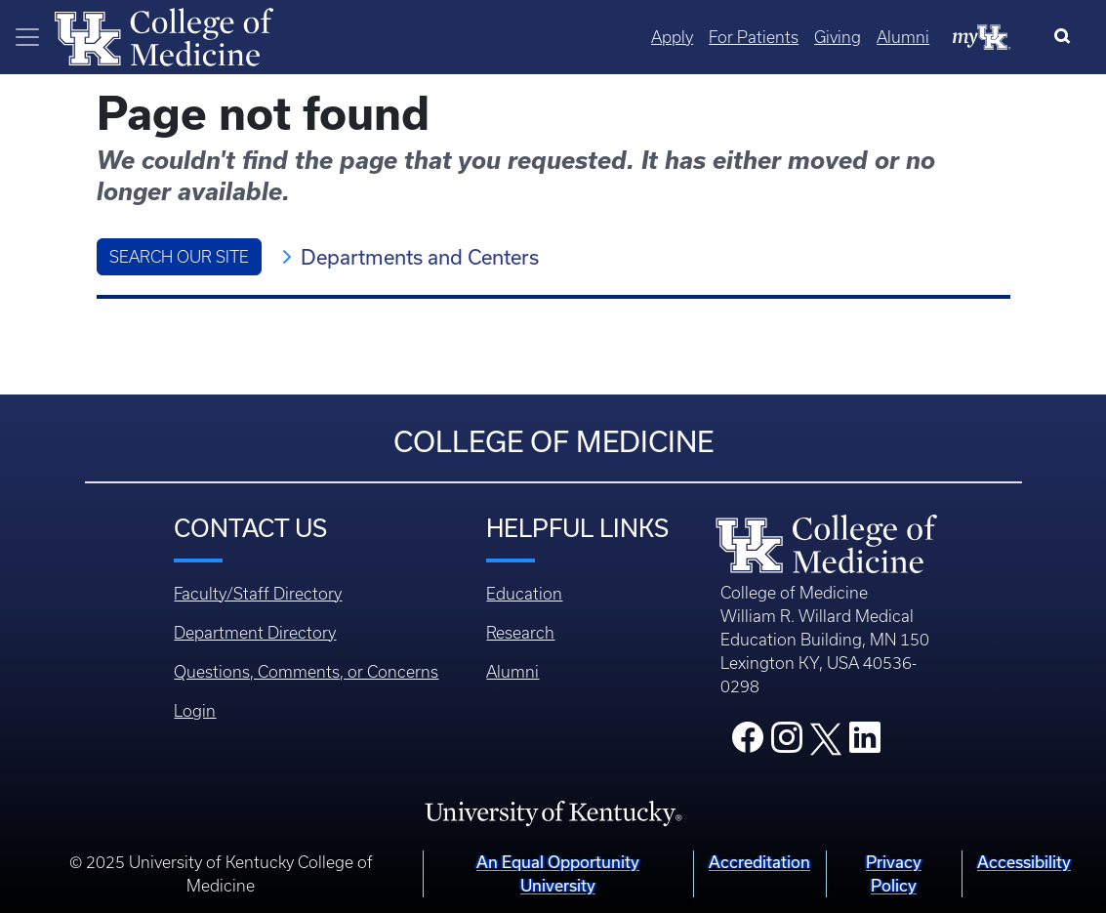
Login (195, 711)
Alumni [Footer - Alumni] (512, 672)
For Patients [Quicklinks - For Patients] (754, 37)
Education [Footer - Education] (524, 593)
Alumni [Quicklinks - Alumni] (903, 37)
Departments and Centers (420, 257)
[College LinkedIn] (865, 743)
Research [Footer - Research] (520, 633)
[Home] (164, 35)
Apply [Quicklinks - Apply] (672, 37)
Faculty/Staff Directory (258, 593)
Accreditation (759, 861)
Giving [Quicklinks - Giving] (837, 37)
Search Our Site (179, 257)
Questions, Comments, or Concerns (306, 672)
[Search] (1066, 37)
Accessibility (1024, 861)
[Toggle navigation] (27, 37)
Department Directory (255, 633)
